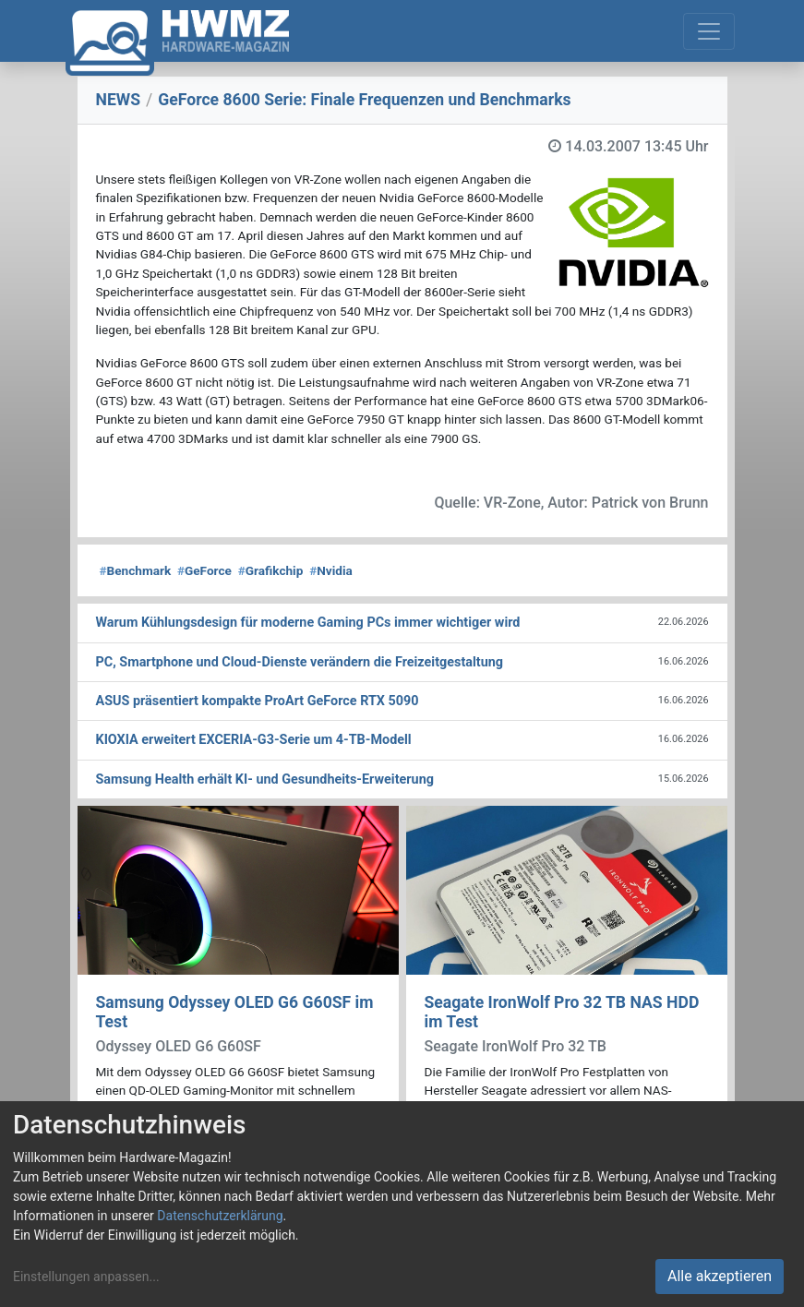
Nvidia (331, 570)
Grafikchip (271, 570)
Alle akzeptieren (719, 1276)
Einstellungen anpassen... (86, 1276)
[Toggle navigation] (709, 31)
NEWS (118, 99)
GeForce (204, 570)
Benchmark (136, 570)
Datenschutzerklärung (219, 1215)
